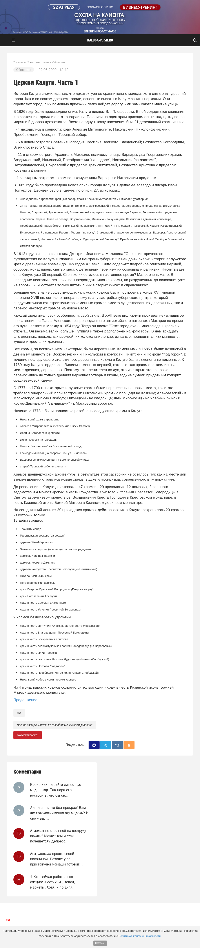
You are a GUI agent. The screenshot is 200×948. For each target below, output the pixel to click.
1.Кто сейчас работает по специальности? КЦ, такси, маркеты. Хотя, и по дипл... (53, 882)
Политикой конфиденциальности (139, 936)
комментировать (27, 735)
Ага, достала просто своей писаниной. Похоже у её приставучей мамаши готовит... (56, 859)
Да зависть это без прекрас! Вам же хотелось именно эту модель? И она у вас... (59, 813)
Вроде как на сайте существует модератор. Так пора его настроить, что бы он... (56, 789)
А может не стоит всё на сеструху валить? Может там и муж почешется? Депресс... (58, 836)
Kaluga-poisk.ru (100, 40)
